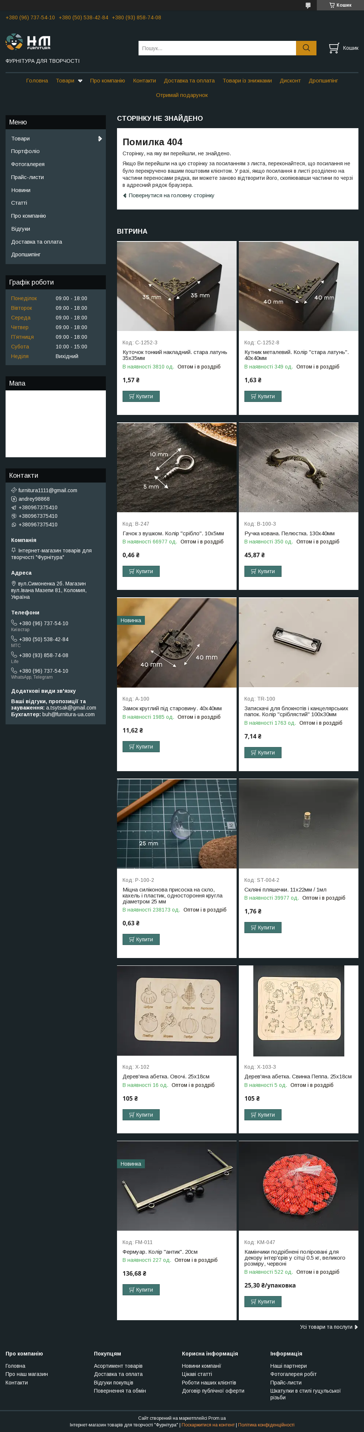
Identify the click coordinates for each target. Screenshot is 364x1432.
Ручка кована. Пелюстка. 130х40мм (289, 533)
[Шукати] (306, 48)
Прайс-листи (27, 177)
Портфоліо (25, 151)
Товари (65, 80)
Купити (144, 396)
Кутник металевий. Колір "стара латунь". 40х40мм (296, 355)
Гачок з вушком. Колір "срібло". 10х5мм (173, 533)
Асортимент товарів (118, 1366)
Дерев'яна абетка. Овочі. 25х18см (166, 1076)
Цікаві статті (197, 1374)
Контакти (144, 80)
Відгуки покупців (113, 1383)
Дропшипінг (323, 80)
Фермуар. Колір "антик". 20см (160, 1252)
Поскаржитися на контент (208, 1425)
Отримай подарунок (182, 95)
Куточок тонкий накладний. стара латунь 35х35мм (175, 355)
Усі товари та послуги (326, 1327)
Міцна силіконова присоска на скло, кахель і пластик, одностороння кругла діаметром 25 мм (172, 896)
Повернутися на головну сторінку (172, 195)
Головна (37, 80)
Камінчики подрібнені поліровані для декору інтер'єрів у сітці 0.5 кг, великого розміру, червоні (294, 1258)
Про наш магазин (27, 1374)
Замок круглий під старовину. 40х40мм (172, 708)
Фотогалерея (28, 164)
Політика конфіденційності (266, 1425)
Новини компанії (201, 1366)
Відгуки (20, 228)
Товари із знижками (247, 80)
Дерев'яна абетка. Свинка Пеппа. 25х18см (298, 1076)
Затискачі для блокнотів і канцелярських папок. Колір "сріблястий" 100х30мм (296, 711)
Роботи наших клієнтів (209, 1383)
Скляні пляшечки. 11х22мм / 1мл (285, 890)
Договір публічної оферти (213, 1391)
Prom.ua (217, 1418)
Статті (19, 202)
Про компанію (107, 80)
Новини (20, 190)
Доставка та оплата (189, 80)
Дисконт (290, 80)
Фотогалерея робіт (293, 1374)
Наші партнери (288, 1366)
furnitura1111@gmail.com (48, 490)
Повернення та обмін (120, 1391)
